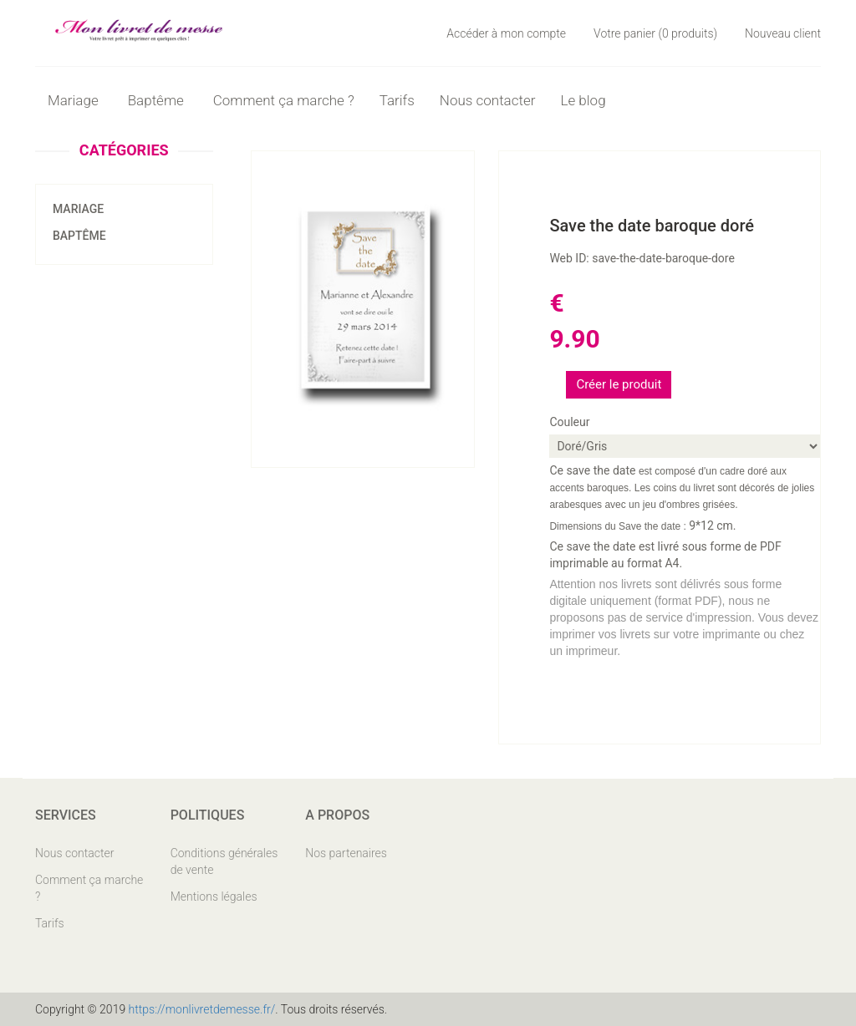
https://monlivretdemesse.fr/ (202, 1009)
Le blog (582, 100)
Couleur (569, 422)
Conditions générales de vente (224, 861)
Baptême (79, 235)
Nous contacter (488, 100)
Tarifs (397, 100)
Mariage (78, 209)
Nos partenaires (346, 853)
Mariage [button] (75, 100)
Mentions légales (214, 896)
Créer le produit (618, 384)
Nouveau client (783, 33)
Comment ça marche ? (283, 100)
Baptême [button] (158, 100)
